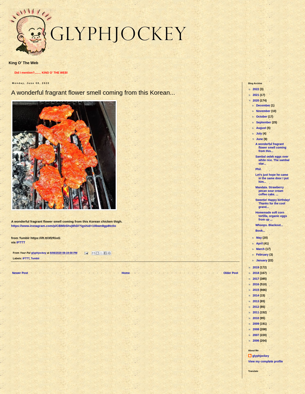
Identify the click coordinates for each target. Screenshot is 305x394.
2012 (256, 306)
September (264, 122)
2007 (256, 335)
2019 (256, 267)
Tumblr (35, 258)
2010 (256, 318)
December (263, 105)
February (262, 254)
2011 (256, 312)
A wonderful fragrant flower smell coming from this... (270, 147)
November (263, 111)
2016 (256, 284)
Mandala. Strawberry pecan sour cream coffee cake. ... (269, 191)
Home (126, 273)
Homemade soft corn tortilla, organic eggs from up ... (271, 216)
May (259, 237)
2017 (256, 278)
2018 (256, 273)
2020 (256, 100)
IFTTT (21, 242)
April (259, 243)
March (260, 249)
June (260, 139)
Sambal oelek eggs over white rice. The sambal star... (272, 160)
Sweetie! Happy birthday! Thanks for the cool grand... (272, 203)
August (261, 128)
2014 (256, 295)
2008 (256, 329)
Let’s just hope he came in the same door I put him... (271, 178)
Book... (260, 230)
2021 (256, 95)
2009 (256, 323)
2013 (256, 301)
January (262, 260)
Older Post (230, 273)
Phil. (258, 169)
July (259, 133)
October (262, 116)
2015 (256, 289)
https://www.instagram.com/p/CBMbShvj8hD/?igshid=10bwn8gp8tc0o (63, 226)
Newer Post (20, 273)
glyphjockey (260, 355)
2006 (256, 340)
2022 (256, 89)
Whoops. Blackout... (269, 225)
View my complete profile (265, 361)
